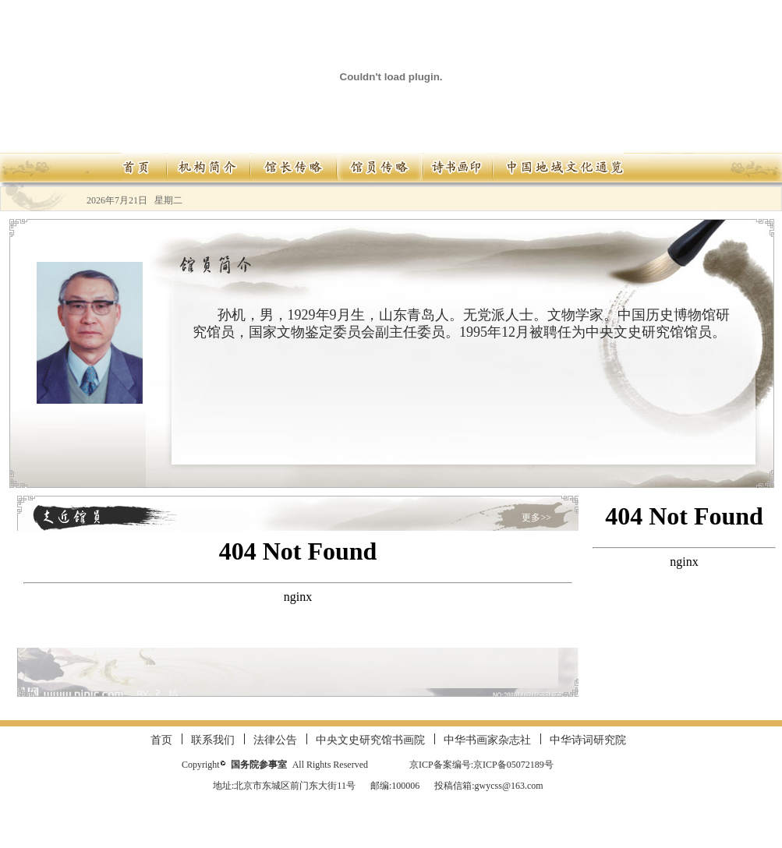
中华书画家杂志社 (487, 740)
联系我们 (213, 740)
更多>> (536, 517)
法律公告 (275, 740)
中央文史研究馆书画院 (370, 740)
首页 (161, 740)
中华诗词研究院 (588, 740)
